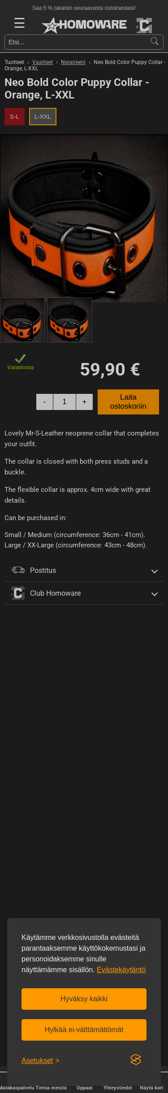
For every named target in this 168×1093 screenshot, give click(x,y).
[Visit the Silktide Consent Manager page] (135, 1060)
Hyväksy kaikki (84, 999)
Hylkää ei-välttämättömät (83, 1029)
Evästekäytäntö (121, 969)
